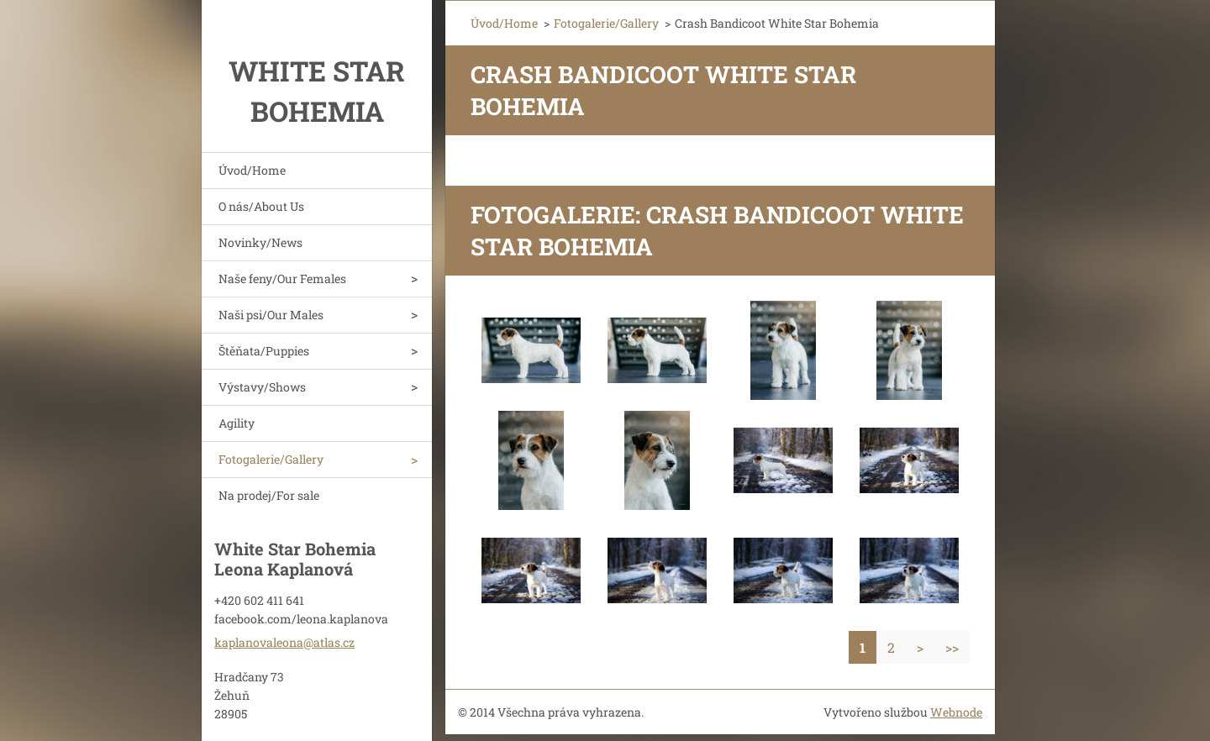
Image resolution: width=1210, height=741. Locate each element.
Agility (236, 423)
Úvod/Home (252, 170)
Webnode (956, 712)
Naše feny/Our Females (282, 278)
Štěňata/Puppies (263, 351)
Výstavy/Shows (262, 387)
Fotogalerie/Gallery (271, 459)
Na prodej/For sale (268, 495)
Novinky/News (260, 242)
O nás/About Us (261, 206)
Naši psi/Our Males (271, 315)
